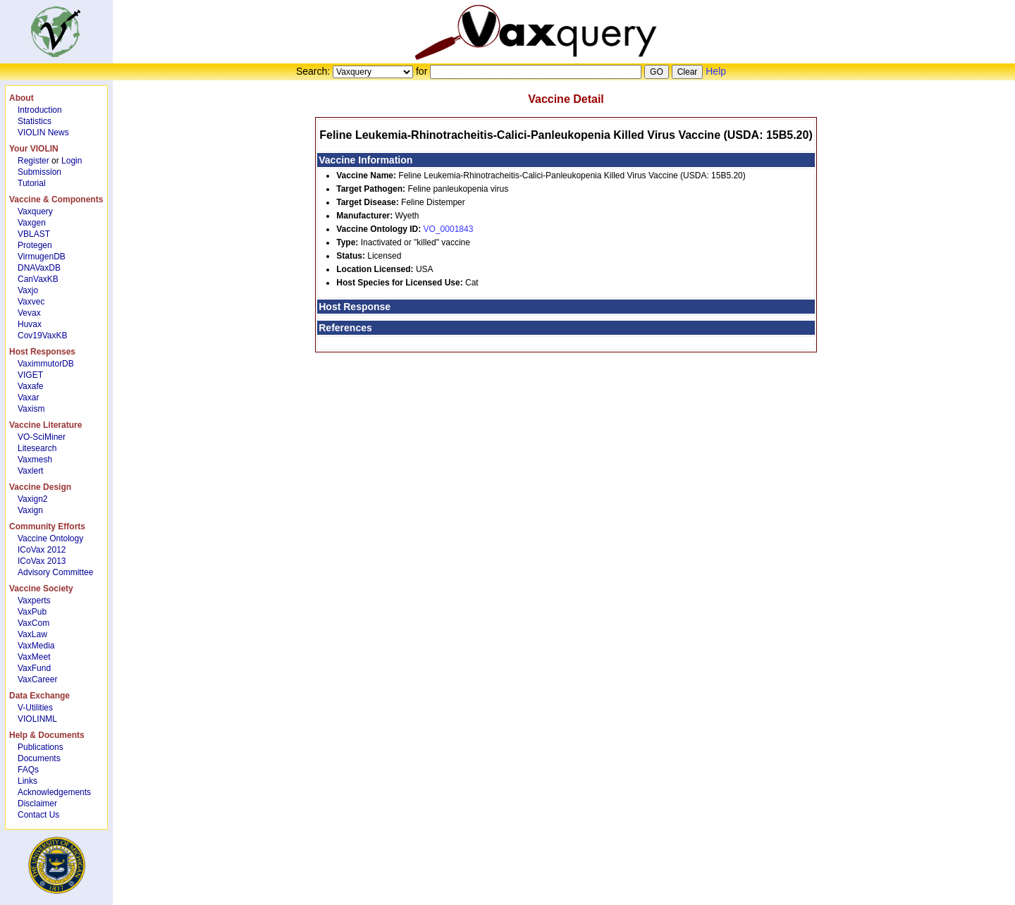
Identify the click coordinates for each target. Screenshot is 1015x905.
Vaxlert (30, 471)
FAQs (28, 770)
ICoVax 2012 (42, 550)
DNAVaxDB (39, 268)
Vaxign (30, 510)
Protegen (35, 245)
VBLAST (34, 234)
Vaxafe (30, 386)
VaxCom (33, 623)
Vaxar (28, 397)
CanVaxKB (38, 279)
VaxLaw (32, 634)
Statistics (34, 121)
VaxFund (34, 668)
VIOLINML (37, 719)
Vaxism (31, 409)
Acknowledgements (54, 792)
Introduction (40, 110)
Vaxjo (28, 290)
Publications (40, 747)
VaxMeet (34, 657)
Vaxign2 (32, 499)
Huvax (30, 324)
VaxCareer (37, 679)
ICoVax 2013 (42, 561)
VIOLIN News (43, 132)
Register (33, 161)
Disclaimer (37, 803)
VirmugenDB (42, 256)
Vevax (29, 313)
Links (27, 781)
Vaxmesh (35, 459)
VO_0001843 (449, 229)
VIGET (30, 375)
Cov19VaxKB (42, 335)
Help (716, 71)
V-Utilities (35, 708)
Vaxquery (35, 211)
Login (71, 161)
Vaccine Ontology (50, 538)
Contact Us (38, 815)
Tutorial (32, 183)
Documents (39, 758)
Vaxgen (32, 223)
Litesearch (37, 448)
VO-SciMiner (42, 437)
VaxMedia (36, 646)
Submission (39, 172)
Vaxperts (34, 600)
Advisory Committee (55, 572)
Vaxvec (31, 302)
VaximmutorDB (46, 364)
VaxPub (32, 612)
